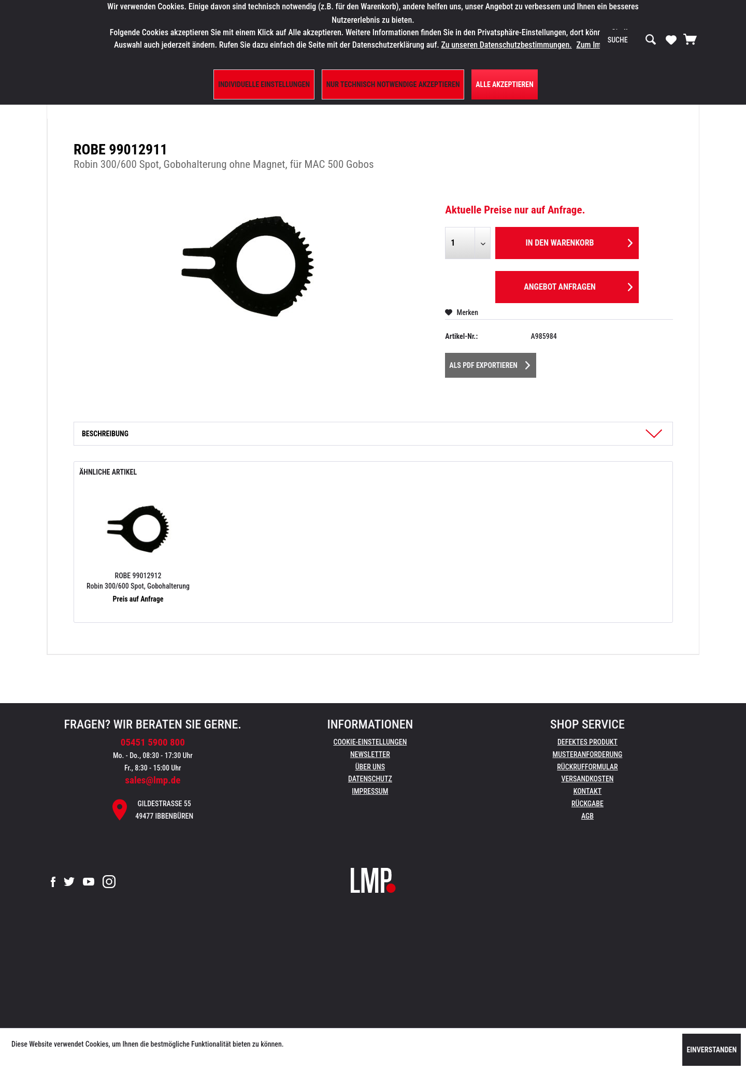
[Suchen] (650, 40)
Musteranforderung (588, 754)
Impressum (370, 791)
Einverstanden (711, 1050)
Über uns (370, 767)
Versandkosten (587, 779)
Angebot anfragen (578, 285)
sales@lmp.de (152, 780)
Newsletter (370, 754)
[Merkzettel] (671, 39)
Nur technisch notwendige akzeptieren (393, 84)
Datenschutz (370, 779)
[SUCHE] (632, 40)
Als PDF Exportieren (489, 363)
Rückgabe (587, 803)
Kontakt (587, 791)
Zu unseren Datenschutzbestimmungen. (506, 45)
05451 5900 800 (153, 742)
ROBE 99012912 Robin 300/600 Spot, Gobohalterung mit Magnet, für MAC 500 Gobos (138, 581)
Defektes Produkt (587, 742)
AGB (587, 816)
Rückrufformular (587, 767)
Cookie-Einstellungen (370, 742)
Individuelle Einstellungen (264, 84)
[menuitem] (632, 40)
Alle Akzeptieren (505, 84)
